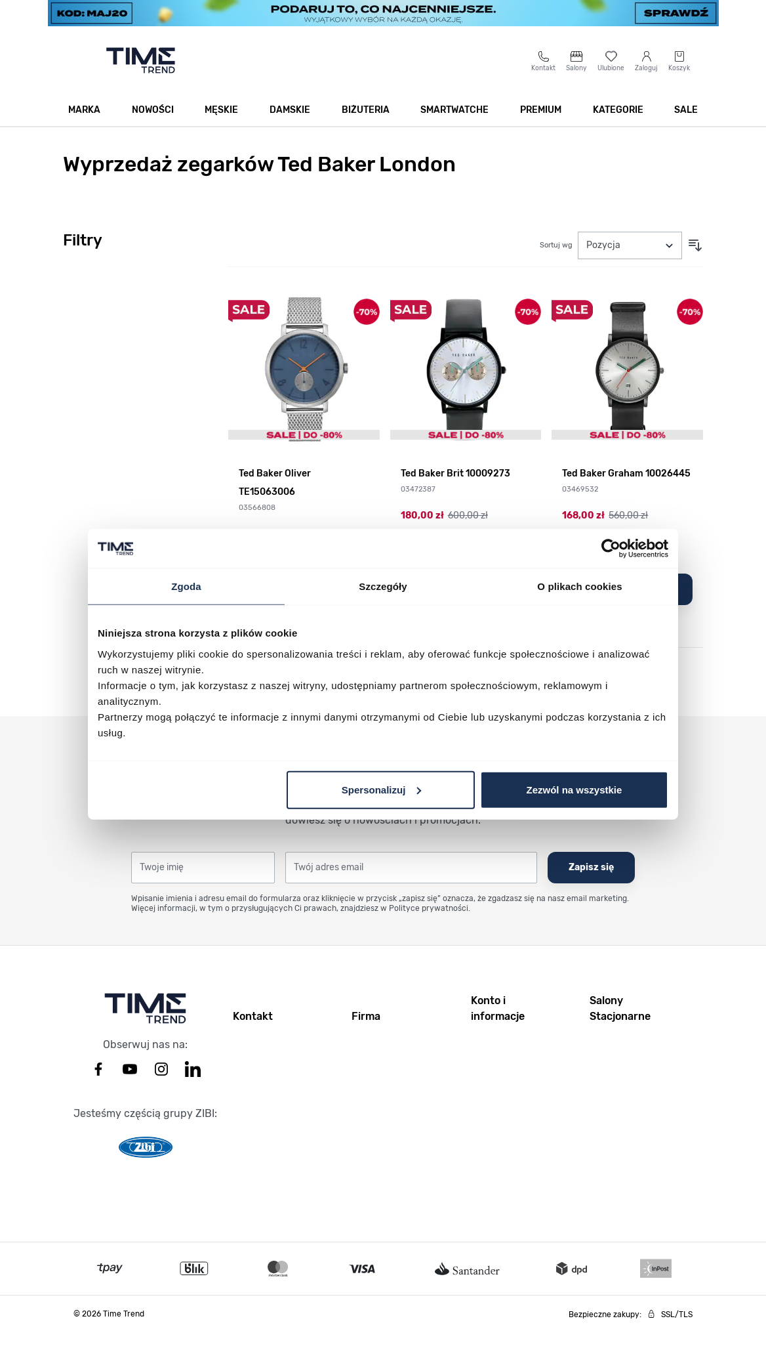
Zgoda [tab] (186, 586)
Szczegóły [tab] (383, 586)
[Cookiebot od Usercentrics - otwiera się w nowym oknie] (611, 548)
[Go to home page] (141, 76)
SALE (686, 125)
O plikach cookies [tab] (579, 586)
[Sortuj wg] (630, 261)
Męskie (221, 125)
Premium (540, 125)
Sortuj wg (556, 261)
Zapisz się (591, 883)
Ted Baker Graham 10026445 (626, 489)
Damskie (290, 125)
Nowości (153, 125)
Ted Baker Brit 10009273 (455, 489)
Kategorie (618, 125)
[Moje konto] (646, 76)
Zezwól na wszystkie (574, 789)
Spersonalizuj (382, 789)
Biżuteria (366, 125)
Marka (84, 125)
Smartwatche (454, 125)
